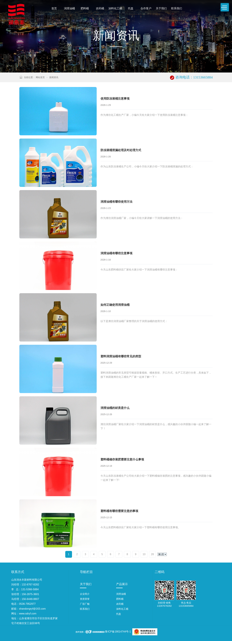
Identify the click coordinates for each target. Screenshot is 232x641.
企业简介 (85, 594)
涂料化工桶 (115, 8)
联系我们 (176, 8)
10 (144, 554)
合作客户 (145, 8)
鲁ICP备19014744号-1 (118, 631)
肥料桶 (85, 8)
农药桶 (100, 8)
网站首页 (40, 77)
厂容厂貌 (85, 603)
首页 (54, 8)
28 (152, 554)
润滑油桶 (69, 8)
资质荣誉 (85, 599)
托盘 (130, 8)
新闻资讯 (53, 77)
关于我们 (161, 8)
